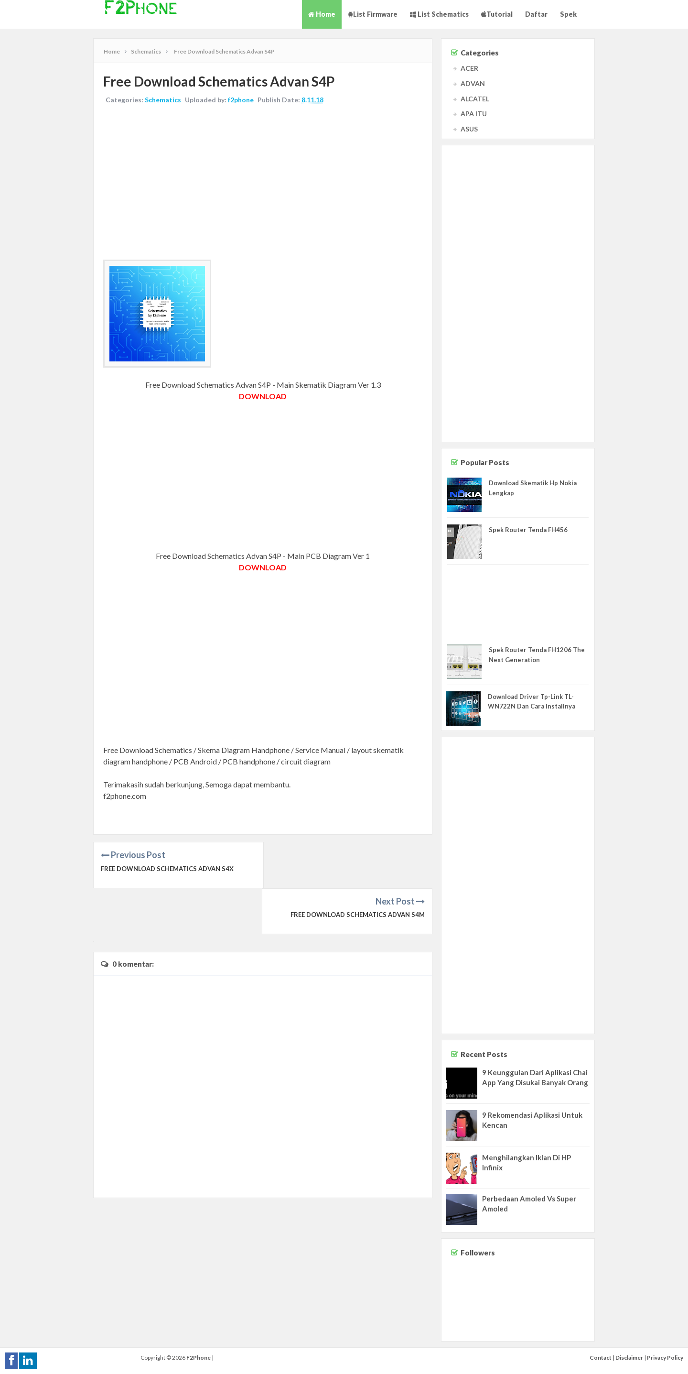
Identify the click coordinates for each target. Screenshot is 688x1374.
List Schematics (439, 14)
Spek (568, 14)
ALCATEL (475, 99)
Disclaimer (629, 1357)
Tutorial (497, 14)
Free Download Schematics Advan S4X (167, 868)
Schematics (163, 100)
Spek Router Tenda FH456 (528, 530)
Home (321, 14)
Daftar (536, 14)
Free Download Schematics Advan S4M (357, 868)
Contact (601, 1357)
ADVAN (473, 83)
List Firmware (373, 14)
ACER (469, 68)
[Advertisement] (262, 183)
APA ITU (474, 113)
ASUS (469, 129)
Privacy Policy (665, 1357)
